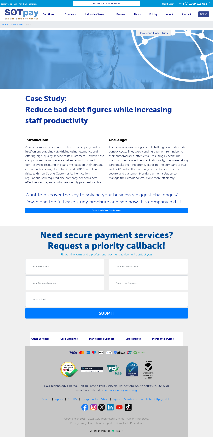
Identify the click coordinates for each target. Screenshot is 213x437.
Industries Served (95, 14)
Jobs (168, 399)
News (137, 14)
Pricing (153, 14)
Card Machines (69, 338)
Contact (186, 14)
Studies (69, 14)
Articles (46, 399)
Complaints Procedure (129, 423)
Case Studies (17, 24)
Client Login (168, 4)
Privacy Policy (78, 423)
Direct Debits (133, 338)
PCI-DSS (72, 399)
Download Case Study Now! (106, 210)
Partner (120, 14)
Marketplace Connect (101, 338)
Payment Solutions (124, 399)
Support (59, 399)
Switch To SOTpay (151, 399)
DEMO (203, 14)
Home (5, 24)
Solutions (49, 14)
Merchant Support (101, 423)
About (169, 14)
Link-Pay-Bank (21, 4)
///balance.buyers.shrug (121, 390)
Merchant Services (163, 338)
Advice (104, 399)
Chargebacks (89, 399)
